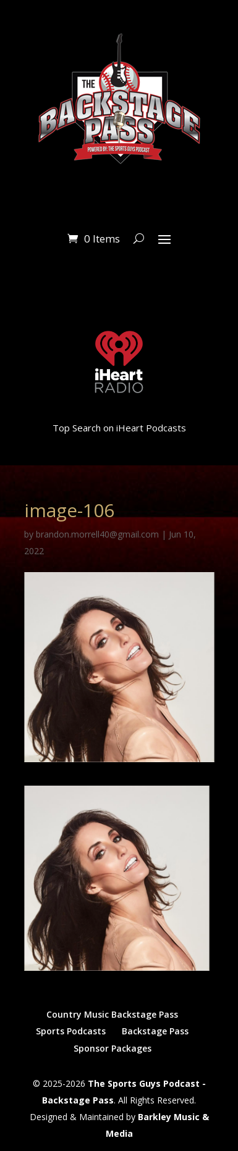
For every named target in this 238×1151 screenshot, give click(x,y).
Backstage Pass (155, 1031)
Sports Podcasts (71, 1031)
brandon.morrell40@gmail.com (97, 534)
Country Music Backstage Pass (112, 1014)
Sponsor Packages (112, 1048)
